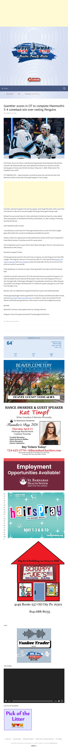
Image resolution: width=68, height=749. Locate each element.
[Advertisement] (34, 13)
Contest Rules (17, 739)
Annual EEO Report (28, 739)
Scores (12, 321)
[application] (34, 686)
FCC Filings (58, 739)
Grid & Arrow (53, 743)
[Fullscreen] (62, 701)
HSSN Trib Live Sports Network (45, 739)
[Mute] (59, 701)
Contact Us (8, 739)
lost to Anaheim (24, 262)
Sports (17, 321)
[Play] (6, 701)
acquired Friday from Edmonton (21, 298)
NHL (7, 321)
